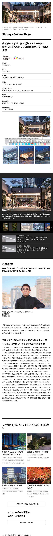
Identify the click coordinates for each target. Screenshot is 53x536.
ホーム (4, 535)
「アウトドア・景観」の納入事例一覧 (26, 504)
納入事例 (11, 535)
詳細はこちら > (21, 242)
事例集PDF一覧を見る (26, 523)
